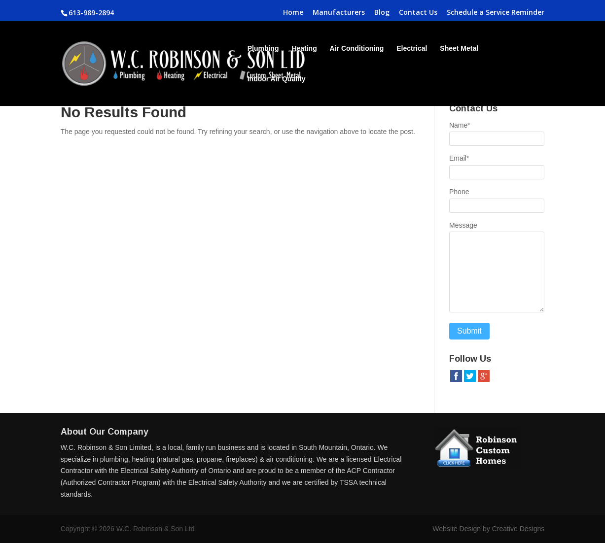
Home (293, 13)
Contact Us (418, 13)
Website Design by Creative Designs (488, 529)
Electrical (411, 48)
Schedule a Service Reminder (495, 13)
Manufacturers (339, 13)
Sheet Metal (459, 48)
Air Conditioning (357, 48)
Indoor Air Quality (277, 79)
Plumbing (263, 48)
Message (463, 225)
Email (459, 158)
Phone (459, 192)
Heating (304, 48)
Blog (382, 13)
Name (459, 125)
